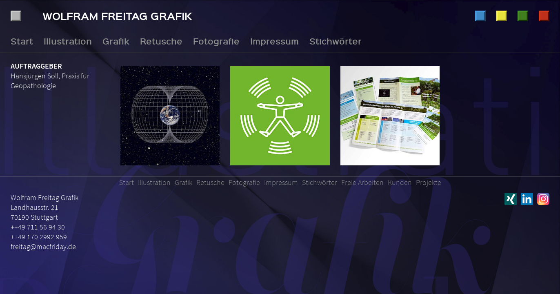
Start (22, 41)
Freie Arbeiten (362, 182)
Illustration (480, 16)
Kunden (400, 182)
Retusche (523, 16)
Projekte (428, 182)
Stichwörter (335, 41)
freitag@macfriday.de (43, 246)
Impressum (274, 41)
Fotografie (544, 16)
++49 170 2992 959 (39, 236)
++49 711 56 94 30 (38, 227)
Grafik (501, 16)
